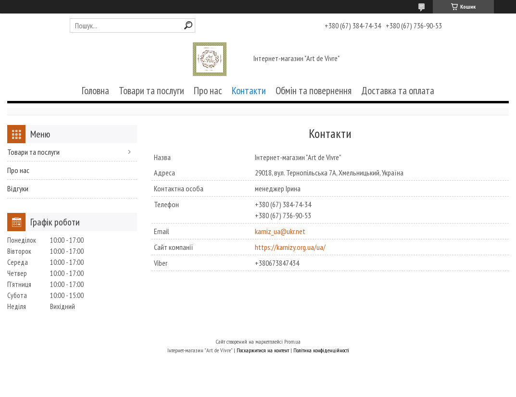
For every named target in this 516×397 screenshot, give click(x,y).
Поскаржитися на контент (263, 350)
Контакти (249, 90)
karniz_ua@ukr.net (280, 231)
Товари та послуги (151, 90)
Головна (95, 90)
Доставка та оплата (397, 90)
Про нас (208, 90)
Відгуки (17, 188)
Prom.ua (292, 341)
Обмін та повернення (314, 90)
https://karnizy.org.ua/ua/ (290, 247)
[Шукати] (188, 25)
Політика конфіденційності (321, 350)
